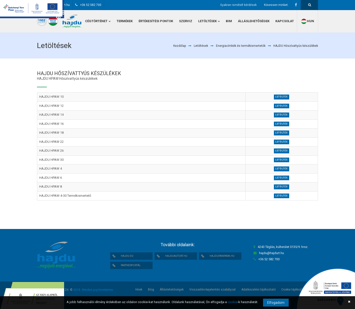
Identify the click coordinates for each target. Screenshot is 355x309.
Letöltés (281, 97)
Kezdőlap (179, 46)
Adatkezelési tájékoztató (258, 289)
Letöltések (201, 46)
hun (307, 21)
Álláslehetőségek (172, 289)
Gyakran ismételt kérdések (238, 5)
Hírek (138, 289)
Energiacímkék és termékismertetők (241, 46)
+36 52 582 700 (90, 5)
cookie (232, 302)
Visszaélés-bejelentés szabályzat (212, 289)
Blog (151, 289)
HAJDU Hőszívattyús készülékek (295, 46)
